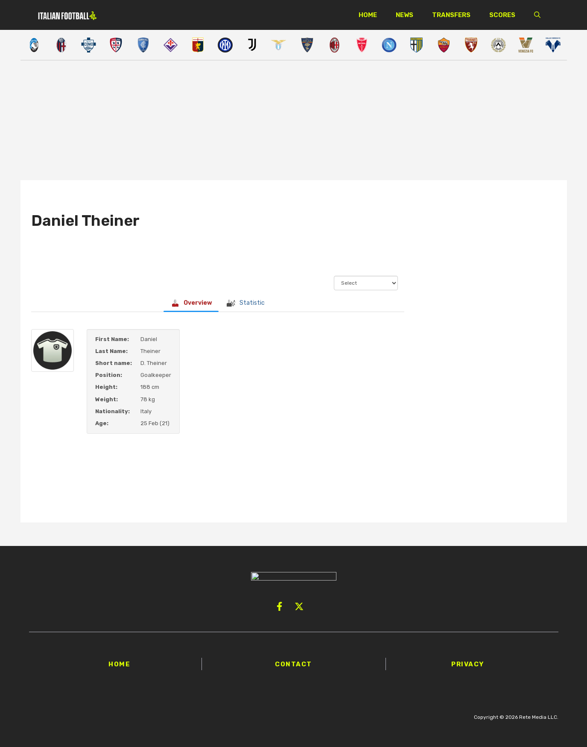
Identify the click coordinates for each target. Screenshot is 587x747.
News (404, 15)
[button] (537, 15)
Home (368, 15)
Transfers (451, 15)
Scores (502, 15)
